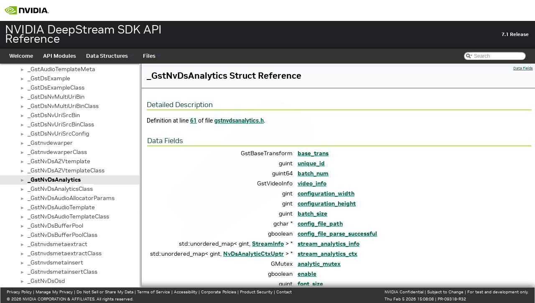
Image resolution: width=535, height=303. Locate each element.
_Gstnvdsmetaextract (57, 244)
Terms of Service (153, 292)
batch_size (312, 213)
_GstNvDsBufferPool (55, 225)
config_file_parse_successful (337, 233)
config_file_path (320, 223)
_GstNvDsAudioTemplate (61, 207)
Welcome (21, 55)
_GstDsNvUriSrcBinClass (61, 124)
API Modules (59, 55)
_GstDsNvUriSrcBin (54, 115)
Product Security (256, 292)
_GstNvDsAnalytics (54, 179)
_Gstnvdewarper (50, 142)
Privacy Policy (19, 292)
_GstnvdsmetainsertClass (62, 271)
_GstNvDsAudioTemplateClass (68, 216)
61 (193, 120)
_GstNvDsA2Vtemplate (59, 161)
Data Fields (523, 68)
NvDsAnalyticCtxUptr (253, 253)
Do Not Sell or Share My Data (104, 292)
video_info (312, 183)
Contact (284, 292)
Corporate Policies (218, 292)
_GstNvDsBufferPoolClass (62, 235)
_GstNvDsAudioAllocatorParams (71, 198)
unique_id (311, 163)
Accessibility (185, 292)
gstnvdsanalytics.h (239, 120)
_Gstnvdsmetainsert (55, 262)
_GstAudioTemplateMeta (61, 69)
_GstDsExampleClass (56, 87)
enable (307, 273)
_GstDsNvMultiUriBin (56, 96)
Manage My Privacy (54, 292)
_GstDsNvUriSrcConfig (58, 133)
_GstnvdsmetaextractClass (65, 253)
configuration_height (327, 203)
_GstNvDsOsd (46, 281)
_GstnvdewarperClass (57, 152)
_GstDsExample (49, 78)
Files (151, 55)
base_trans (313, 153)
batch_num (313, 173)
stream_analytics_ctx (327, 253)
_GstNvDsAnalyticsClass (60, 189)
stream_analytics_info (328, 243)
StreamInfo (268, 243)
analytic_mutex (319, 263)
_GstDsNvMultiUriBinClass (63, 106)
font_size (310, 284)
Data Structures (109, 55)
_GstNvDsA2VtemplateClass (66, 170)
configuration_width (326, 193)
